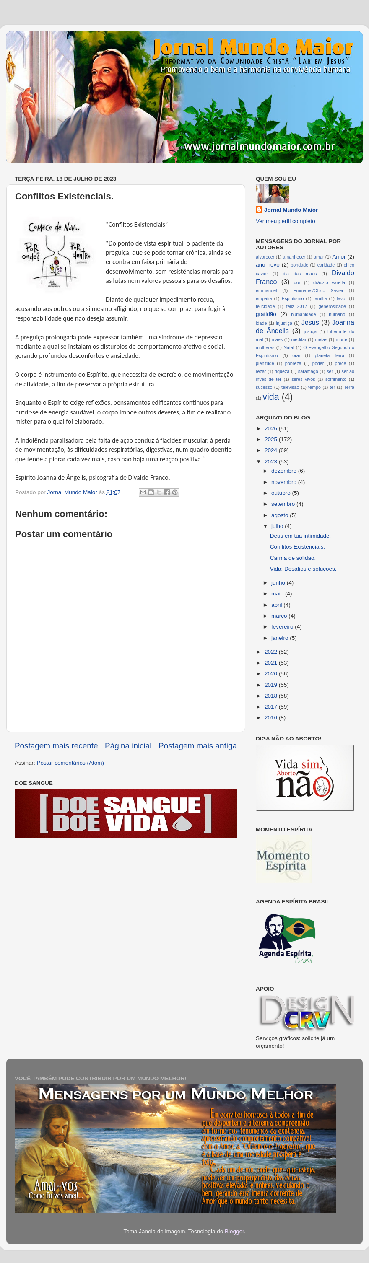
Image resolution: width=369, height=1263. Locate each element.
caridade (326, 264)
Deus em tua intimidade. (300, 536)
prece (340, 363)
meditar (299, 339)
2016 (272, 717)
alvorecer (265, 256)
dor (297, 282)
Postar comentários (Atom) (70, 763)
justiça (310, 331)
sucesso (264, 387)
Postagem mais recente (56, 745)
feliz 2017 (296, 306)
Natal (288, 347)
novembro (284, 482)
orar (296, 355)
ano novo (268, 264)
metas (321, 339)
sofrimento (335, 379)
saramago (308, 371)
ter (332, 387)
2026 (272, 428)
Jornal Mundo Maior (291, 210)
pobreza (293, 363)
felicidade (265, 306)
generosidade (332, 306)
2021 (272, 663)
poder (318, 363)
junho (279, 583)
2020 (272, 673)
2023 (272, 461)
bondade (299, 264)
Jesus (310, 322)
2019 (272, 685)
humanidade (303, 314)
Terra (349, 387)
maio (278, 593)
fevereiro (283, 627)
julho (278, 526)
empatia (264, 298)
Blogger (234, 1231)
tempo (314, 387)
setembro (283, 504)
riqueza (282, 371)
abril (277, 605)
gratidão (266, 314)
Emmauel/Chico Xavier (318, 290)
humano (337, 314)
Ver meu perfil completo (285, 221)
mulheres (265, 347)
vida (270, 396)
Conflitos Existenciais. (297, 547)
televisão (290, 387)
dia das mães (300, 273)
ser (330, 371)
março (279, 616)
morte (342, 339)
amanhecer (294, 256)
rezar (261, 371)
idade (261, 323)
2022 (272, 652)
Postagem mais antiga (198, 745)
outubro (281, 493)
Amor (339, 257)
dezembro (284, 471)
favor (342, 298)
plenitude (265, 363)
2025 (272, 439)
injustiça (284, 323)
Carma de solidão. (293, 558)
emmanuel (266, 290)
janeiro (280, 638)
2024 (272, 450)
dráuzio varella (329, 282)
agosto (280, 515)
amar (319, 256)
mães (277, 339)
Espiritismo (293, 298)
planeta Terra (329, 355)
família (320, 298)
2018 (272, 696)
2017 (272, 707)
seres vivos (303, 379)
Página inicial (128, 745)
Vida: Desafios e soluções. (303, 569)
